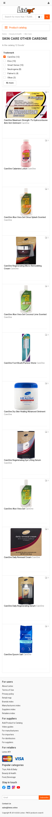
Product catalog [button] (15, 27)
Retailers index (8, 713)
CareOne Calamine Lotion (20, 168)
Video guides (7, 727)
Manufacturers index (11, 705)
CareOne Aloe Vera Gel (18, 508)
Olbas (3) (11, 77)
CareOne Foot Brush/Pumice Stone (24, 363)
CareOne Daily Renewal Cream (22, 557)
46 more (10, 83)
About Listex (7, 686)
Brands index (7, 702)
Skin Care (28, 34)
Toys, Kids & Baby (9, 769)
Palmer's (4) (12, 73)
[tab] (26, 27)
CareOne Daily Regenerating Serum (24, 606)
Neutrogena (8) (14, 69)
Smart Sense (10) (15, 65)
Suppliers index (8, 709)
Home (4, 34)
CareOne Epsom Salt (17, 654)
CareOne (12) (13, 57)
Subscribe (44, 797)
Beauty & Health (15, 34)
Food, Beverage (9, 777)
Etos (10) (11, 61)
